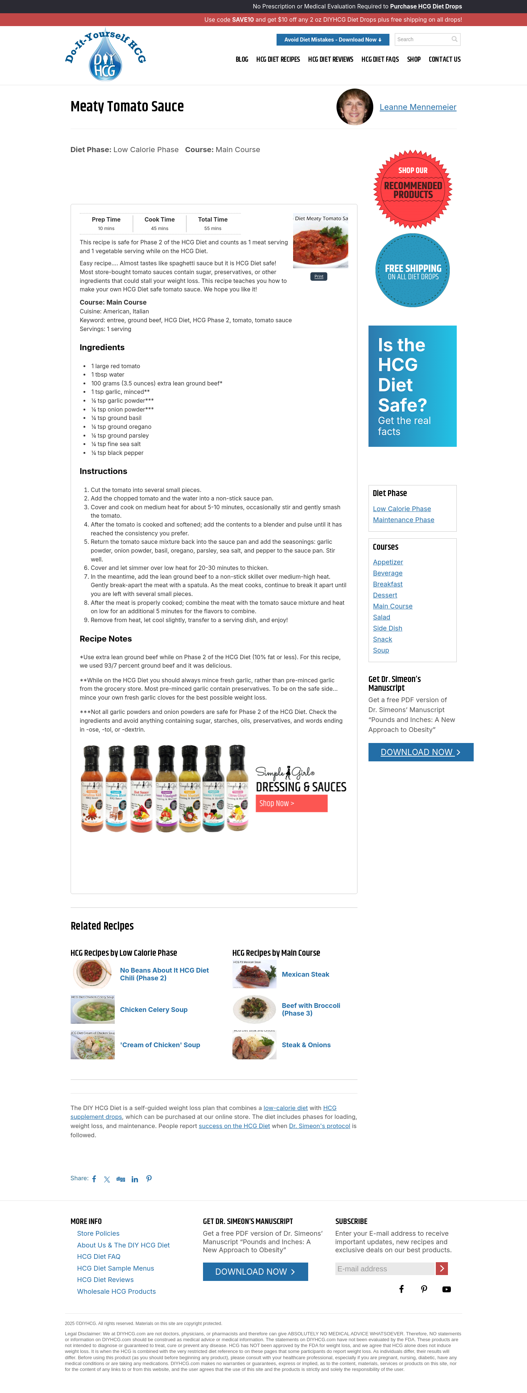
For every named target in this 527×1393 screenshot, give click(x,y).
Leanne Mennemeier (418, 107)
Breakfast (388, 584)
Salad (381, 617)
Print (318, 276)
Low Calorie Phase (402, 509)
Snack (382, 639)
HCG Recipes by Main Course (276, 953)
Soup (381, 650)
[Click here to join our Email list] (442, 1268)
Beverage (388, 573)
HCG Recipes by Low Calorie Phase (124, 953)
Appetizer (388, 562)
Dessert (385, 595)
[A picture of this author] (355, 107)
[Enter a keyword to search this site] (428, 39)
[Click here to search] (454, 39)
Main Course (393, 606)
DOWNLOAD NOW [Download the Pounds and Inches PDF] (421, 752)
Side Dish (387, 628)
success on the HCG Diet (234, 1126)
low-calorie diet (286, 1108)
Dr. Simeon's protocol (319, 1126)
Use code (229, 19)
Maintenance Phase (403, 520)
